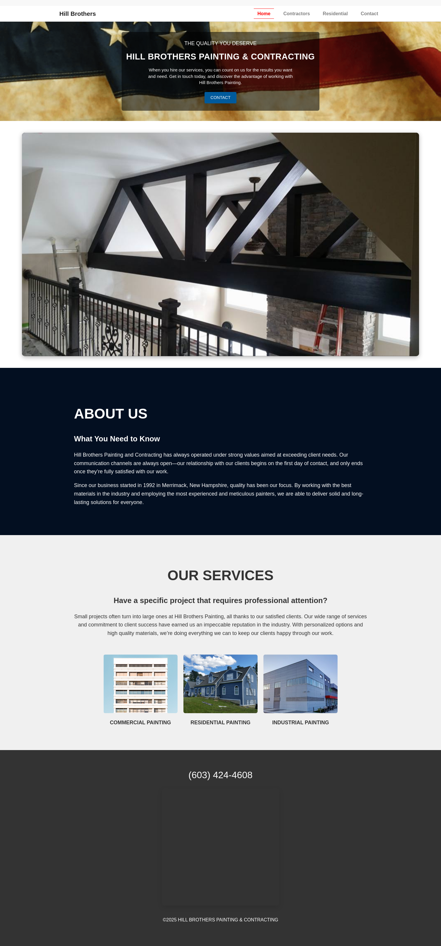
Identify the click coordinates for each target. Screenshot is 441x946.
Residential (335, 13)
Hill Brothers (77, 13)
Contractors (296, 13)
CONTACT (220, 97)
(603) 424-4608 (220, 775)
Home (263, 13)
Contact (369, 13)
